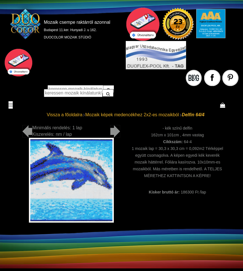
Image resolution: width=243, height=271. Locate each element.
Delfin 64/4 (193, 114)
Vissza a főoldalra (64, 114)
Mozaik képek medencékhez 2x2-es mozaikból (132, 114)
